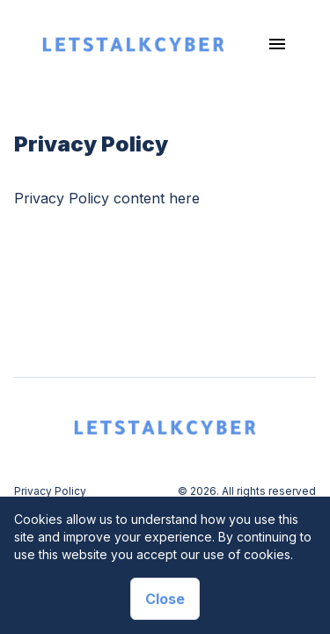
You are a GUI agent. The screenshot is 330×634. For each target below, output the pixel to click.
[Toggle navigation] (277, 44)
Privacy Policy (50, 491)
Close (165, 599)
